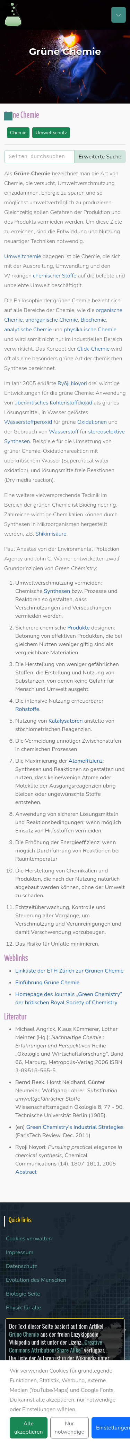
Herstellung (39, 664)
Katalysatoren (66, 721)
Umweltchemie (22, 256)
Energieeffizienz (79, 842)
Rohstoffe (27, 709)
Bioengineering (97, 505)
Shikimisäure (50, 534)
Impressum (19, 1252)
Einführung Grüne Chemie (47, 982)
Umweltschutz (51, 132)
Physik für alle (23, 1307)
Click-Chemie (93, 349)
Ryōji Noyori (72, 383)
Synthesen (57, 591)
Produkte (78, 628)
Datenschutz (21, 1266)
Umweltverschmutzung (44, 583)
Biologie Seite (23, 1294)
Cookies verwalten (29, 1238)
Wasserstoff (64, 432)
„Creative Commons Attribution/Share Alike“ (55, 1346)
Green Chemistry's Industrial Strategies (75, 1127)
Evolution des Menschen (36, 1280)
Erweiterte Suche (100, 156)
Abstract (25, 1172)
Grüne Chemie (24, 1334)
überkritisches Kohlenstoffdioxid (53, 403)
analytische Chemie (28, 329)
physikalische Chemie (90, 329)
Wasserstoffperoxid (28, 422)
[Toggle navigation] (118, 15)
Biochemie (93, 320)
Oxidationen (92, 422)
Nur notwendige (69, 1428)
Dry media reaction (29, 480)
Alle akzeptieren (28, 1428)
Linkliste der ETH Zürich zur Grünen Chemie (69, 971)
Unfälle (60, 944)
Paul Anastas (20, 549)
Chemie (18, 132)
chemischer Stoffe (55, 276)
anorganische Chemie (51, 320)
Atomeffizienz (85, 761)
